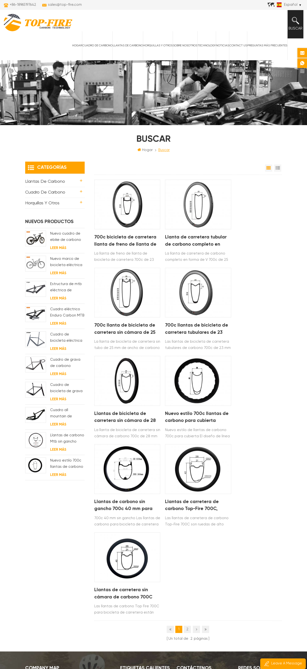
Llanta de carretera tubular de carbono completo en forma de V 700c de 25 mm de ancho (186, 239)
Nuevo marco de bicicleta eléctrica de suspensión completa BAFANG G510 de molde (66, 266)
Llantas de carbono (127, 48)
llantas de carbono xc (140, 522)
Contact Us (237, 48)
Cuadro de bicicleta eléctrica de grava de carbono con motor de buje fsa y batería (67, 341)
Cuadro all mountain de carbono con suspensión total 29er (64, 417)
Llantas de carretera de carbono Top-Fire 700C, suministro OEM (185, 406)
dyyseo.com (248, 652)
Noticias (221, 48)
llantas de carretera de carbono (145, 539)
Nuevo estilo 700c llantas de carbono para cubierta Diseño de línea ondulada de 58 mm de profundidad (252, 322)
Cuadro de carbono (96, 48)
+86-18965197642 (23, 4)
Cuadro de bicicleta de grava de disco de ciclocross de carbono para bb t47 (66, 392)
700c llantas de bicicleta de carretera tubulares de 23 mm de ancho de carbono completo (124, 322)
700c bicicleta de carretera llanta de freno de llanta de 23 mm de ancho (122, 239)
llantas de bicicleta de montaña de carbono (145, 531)
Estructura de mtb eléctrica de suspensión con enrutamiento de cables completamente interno (66, 291)
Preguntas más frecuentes (266, 48)
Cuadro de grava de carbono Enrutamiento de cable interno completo (65, 366)
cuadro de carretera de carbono (145, 571)
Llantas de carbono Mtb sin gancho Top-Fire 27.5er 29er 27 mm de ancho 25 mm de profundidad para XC (67, 442)
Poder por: (239, 652)
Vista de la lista (277, 171)
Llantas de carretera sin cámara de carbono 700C (252, 405)
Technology (206, 48)
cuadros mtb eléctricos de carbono (145, 547)
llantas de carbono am (140, 555)
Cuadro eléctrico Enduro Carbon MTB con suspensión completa (67, 316)
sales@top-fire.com (65, 4)
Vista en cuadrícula (268, 171)
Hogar (76, 48)
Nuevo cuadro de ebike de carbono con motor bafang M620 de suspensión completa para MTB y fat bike (66, 240)
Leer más (58, 251)
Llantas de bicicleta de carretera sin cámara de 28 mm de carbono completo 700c (186, 322)
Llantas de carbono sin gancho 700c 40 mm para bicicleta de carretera (123, 406)
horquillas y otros (157, 48)
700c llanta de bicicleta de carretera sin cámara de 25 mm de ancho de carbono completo (250, 239)
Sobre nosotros (184, 48)
